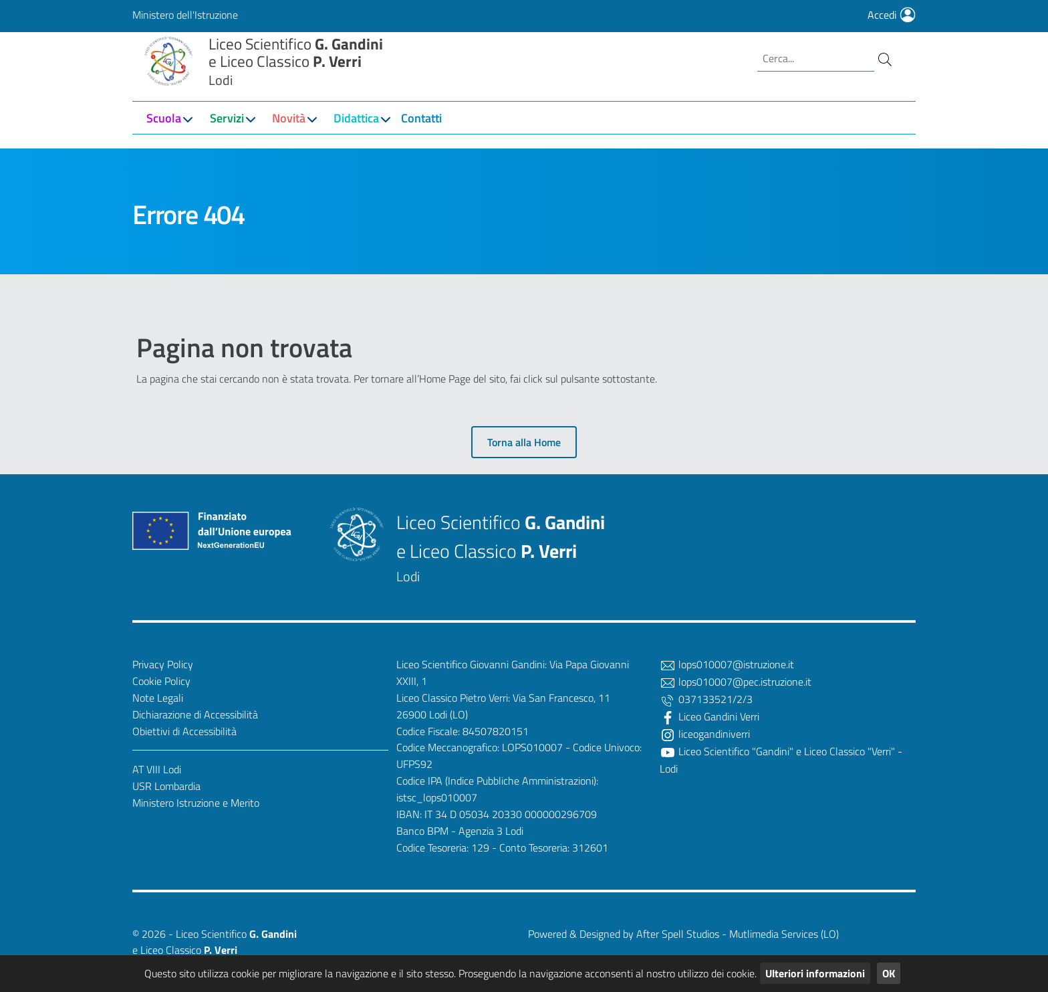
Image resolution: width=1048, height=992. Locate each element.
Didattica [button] (356, 135)
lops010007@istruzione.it (727, 664)
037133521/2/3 (706, 699)
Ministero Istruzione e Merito (195, 803)
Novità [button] (288, 135)
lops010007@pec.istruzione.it (735, 682)
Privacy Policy (162, 664)
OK (888, 973)
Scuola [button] (163, 135)
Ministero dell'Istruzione (185, 15)
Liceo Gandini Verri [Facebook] (709, 716)
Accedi (892, 15)
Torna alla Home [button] (524, 442)
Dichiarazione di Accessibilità (195, 714)
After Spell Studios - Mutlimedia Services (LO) (737, 934)
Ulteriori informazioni (815, 973)
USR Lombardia (166, 786)
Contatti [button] (421, 135)
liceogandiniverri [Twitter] (705, 734)
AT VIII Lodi (156, 769)
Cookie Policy (161, 681)
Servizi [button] (227, 135)
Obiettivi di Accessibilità (184, 731)
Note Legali (157, 698)
